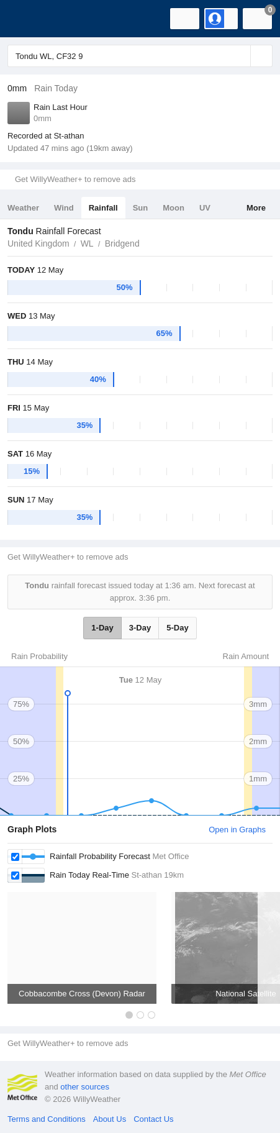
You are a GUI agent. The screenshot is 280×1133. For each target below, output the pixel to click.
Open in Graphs (237, 829)
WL (87, 243)
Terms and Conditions (46, 1119)
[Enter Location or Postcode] (140, 56)
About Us (109, 1119)
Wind (64, 207)
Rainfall (103, 207)
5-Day (177, 627)
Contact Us (153, 1119)
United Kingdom (38, 243)
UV (204, 207)
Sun (140, 207)
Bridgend (122, 243)
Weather (23, 207)
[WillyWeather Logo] (27, 19)
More (256, 207)
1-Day (102, 627)
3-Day (140, 627)
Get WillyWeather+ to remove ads (75, 179)
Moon (173, 207)
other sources (84, 1086)
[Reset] (240, 56)
